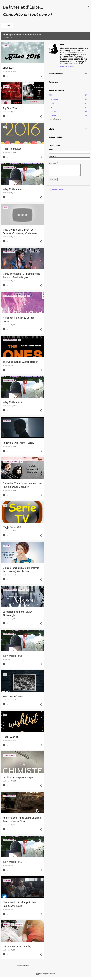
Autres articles (22, 966)
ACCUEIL (7, 25)
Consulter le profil (67, 66)
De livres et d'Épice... (23, 7)
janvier (53, 115)
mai (52, 103)
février (53, 111)
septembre (55, 99)
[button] (41, 76)
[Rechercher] (88, 7)
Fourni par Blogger (45, 974)
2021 (51, 95)
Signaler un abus (56, 190)
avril (52, 107)
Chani (62, 45)
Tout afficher (8, 37)
